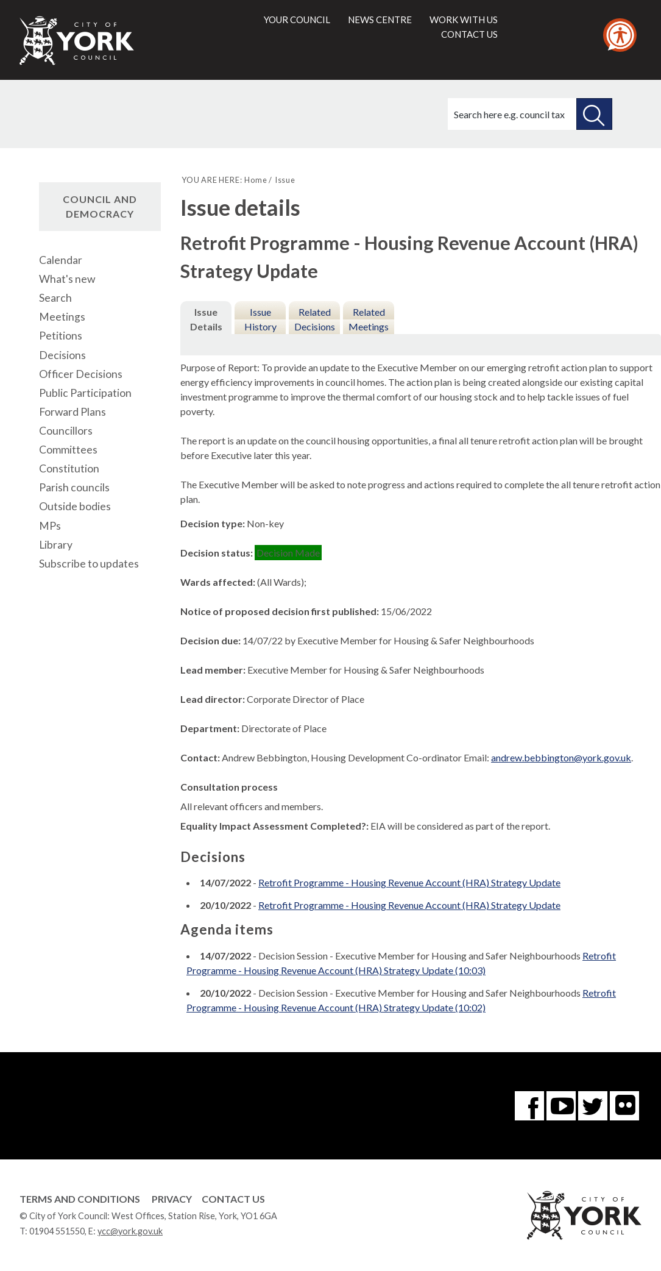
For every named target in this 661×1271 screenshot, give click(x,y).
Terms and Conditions (79, 1199)
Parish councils (74, 487)
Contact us (469, 34)
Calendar (60, 260)
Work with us (463, 19)
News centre (380, 19)
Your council (297, 19)
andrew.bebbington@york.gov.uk (561, 757)
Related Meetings (368, 319)
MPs (50, 525)
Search (55, 297)
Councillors (66, 430)
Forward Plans (72, 411)
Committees (68, 449)
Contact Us (233, 1199)
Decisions (62, 355)
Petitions (60, 335)
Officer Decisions (80, 374)
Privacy (172, 1199)
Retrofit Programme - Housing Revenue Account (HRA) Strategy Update (409, 882)
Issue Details (206, 319)
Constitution (69, 468)
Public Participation (85, 392)
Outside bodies (75, 506)
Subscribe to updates (89, 563)
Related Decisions (314, 319)
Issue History (260, 319)
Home (255, 180)
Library (55, 544)
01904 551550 (57, 1231)
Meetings (62, 316)
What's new (67, 278)
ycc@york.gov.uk (130, 1231)
